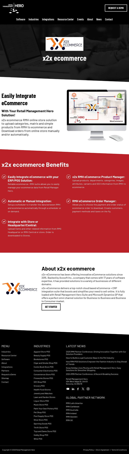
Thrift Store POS (41, 427)
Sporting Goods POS (42, 423)
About (90, 19)
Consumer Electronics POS (45, 370)
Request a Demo (9, 374)
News (99, 19)
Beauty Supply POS (42, 355)
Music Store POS (41, 404)
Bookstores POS (41, 359)
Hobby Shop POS (41, 435)
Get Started (51, 306)
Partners (5, 370)
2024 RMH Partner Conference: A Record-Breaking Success (92, 374)
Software (20, 19)
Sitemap (5, 378)
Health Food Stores (42, 389)
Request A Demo (116, 7)
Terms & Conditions (119, 450)
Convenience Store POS (44, 374)
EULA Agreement (102, 450)
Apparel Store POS (42, 351)
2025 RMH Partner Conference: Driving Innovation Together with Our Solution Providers (96, 352)
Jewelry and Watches (43, 393)
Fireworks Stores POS (43, 378)
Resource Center (66, 19)
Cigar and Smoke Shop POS (45, 363)
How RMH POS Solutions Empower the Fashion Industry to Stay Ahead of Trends (96, 362)
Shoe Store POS (40, 420)
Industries (34, 19)
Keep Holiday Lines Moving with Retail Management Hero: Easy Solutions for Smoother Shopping (93, 369)
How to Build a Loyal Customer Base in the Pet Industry (90, 358)
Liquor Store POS (41, 401)
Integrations (48, 19)
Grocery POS (39, 386)
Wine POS (38, 439)
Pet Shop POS (40, 412)
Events (80, 19)
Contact (109, 19)
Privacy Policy (88, 450)
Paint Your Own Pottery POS (46, 408)
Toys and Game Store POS (45, 431)
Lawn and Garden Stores (44, 397)
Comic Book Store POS (43, 367)
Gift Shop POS (40, 382)
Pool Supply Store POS (43, 416)
